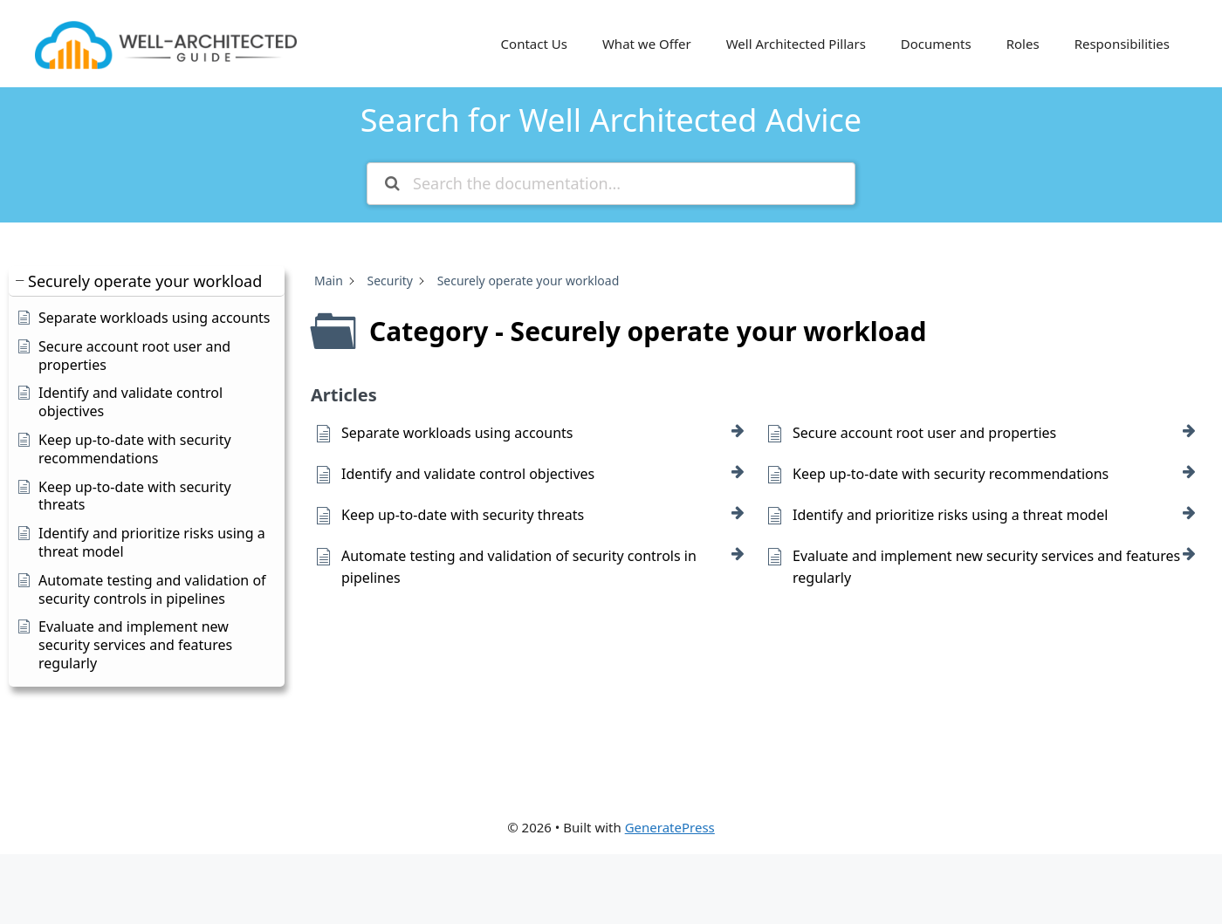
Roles (1023, 43)
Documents (936, 43)
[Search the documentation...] (611, 183)
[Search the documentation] (392, 183)
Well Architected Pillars (796, 43)
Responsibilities (1122, 43)
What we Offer (646, 43)
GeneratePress (670, 827)
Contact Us (534, 43)
